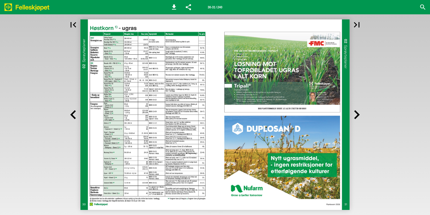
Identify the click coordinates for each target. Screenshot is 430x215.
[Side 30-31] (215, 7)
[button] (174, 7)
